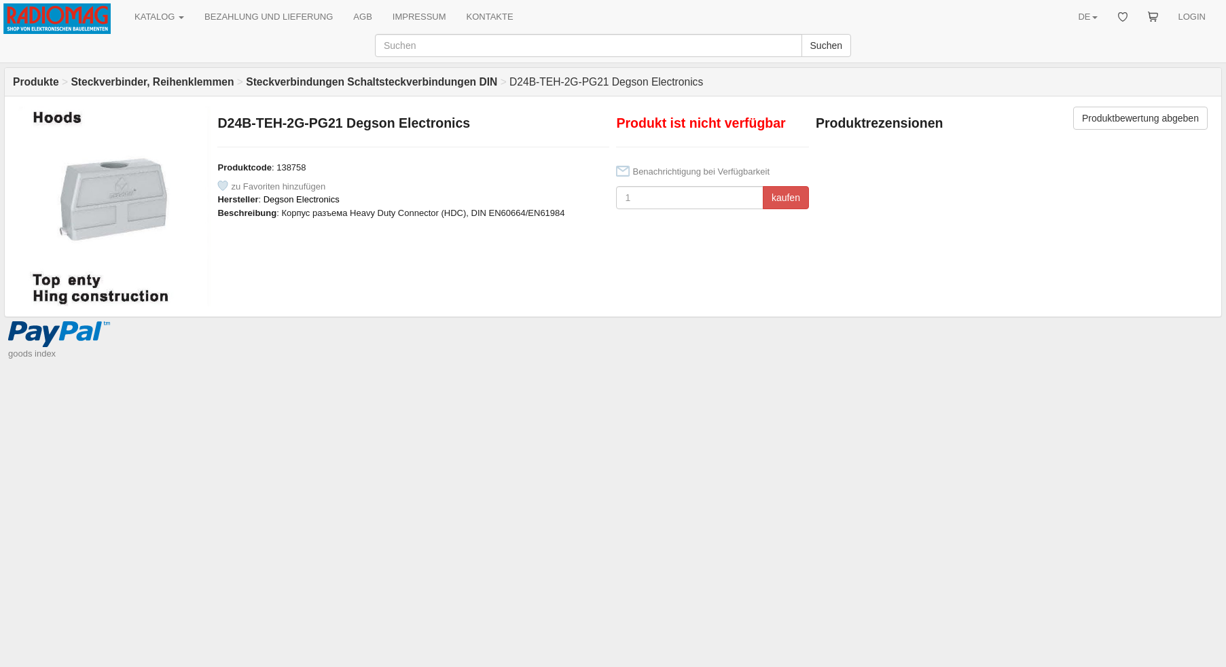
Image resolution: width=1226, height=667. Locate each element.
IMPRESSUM (419, 17)
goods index (32, 353)
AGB (362, 17)
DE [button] (1087, 17)
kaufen (786, 197)
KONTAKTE (490, 17)
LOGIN (1192, 17)
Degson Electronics (302, 199)
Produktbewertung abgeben (1140, 118)
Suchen (826, 45)
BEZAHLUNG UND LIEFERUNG (268, 17)
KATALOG (159, 17)
